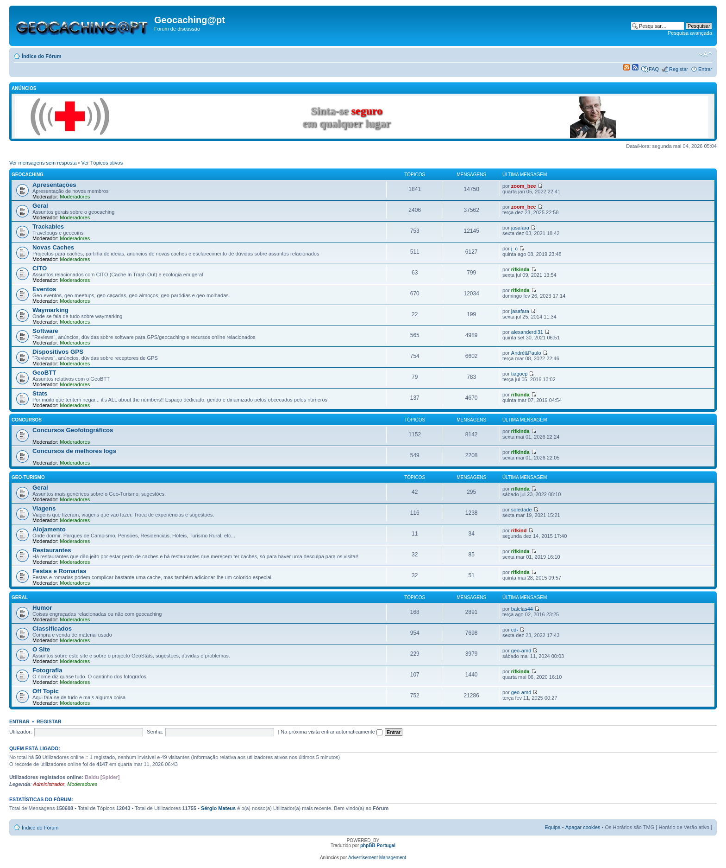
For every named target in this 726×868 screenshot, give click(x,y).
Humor (42, 607)
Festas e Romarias (59, 571)
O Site (41, 649)
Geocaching (28, 174)
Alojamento (49, 529)
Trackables (48, 226)
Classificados (52, 628)
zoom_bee (523, 186)
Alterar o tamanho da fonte (705, 54)
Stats (39, 393)
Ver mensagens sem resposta (43, 163)
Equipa (552, 827)
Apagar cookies (583, 827)
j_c (514, 248)
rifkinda (520, 269)
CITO (39, 268)
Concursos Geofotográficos (72, 430)
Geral (40, 205)
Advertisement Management (377, 857)
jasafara (520, 227)
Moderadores (75, 196)
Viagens (44, 508)
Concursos (27, 419)
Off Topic (45, 691)
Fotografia (47, 670)
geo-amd (521, 650)
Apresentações (54, 184)
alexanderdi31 (527, 332)
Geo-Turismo (28, 477)
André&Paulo (526, 353)
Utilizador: (20, 731)
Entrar (705, 69)
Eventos (44, 289)
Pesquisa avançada (690, 33)
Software (45, 330)
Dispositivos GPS (57, 351)
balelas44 (522, 609)
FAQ (654, 69)
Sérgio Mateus (218, 808)
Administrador (48, 784)
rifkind (519, 530)
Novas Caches (53, 247)
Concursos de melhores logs (74, 450)
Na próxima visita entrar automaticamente (331, 731)
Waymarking (50, 309)
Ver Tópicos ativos (102, 163)
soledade (521, 509)
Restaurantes (51, 550)
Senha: (155, 731)
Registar (678, 69)
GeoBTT (44, 372)
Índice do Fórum (42, 56)
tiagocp (519, 374)
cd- (514, 629)
